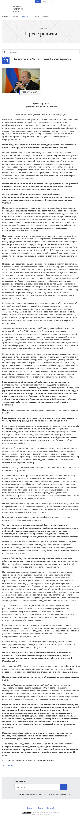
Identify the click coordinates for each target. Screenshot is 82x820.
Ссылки (40, 808)
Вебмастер (30, 808)
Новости (25, 16)
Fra (51, 2)
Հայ (31, 2)
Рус (38, 2)
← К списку (7, 765)
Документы (35, 16)
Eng (44, 2)
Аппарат (16, 16)
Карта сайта (51, 808)
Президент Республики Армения (18, 9)
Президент (6, 16)
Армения (45, 16)
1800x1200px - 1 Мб (29, 92)
